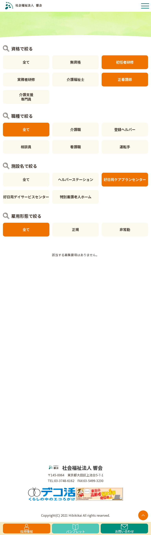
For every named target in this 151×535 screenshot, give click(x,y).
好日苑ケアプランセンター (125, 179)
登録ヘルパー (124, 129)
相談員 (26, 146)
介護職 (75, 129)
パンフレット (75, 528)
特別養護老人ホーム (75, 196)
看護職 (75, 146)
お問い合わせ (124, 528)
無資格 (75, 62)
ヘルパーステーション (75, 179)
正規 (75, 229)
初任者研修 (125, 62)
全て (26, 62)
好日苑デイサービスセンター (26, 196)
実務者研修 (26, 79)
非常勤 (125, 229)
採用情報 (26, 528)
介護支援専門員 (26, 97)
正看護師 (125, 79)
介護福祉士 (75, 79)
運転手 (125, 146)
